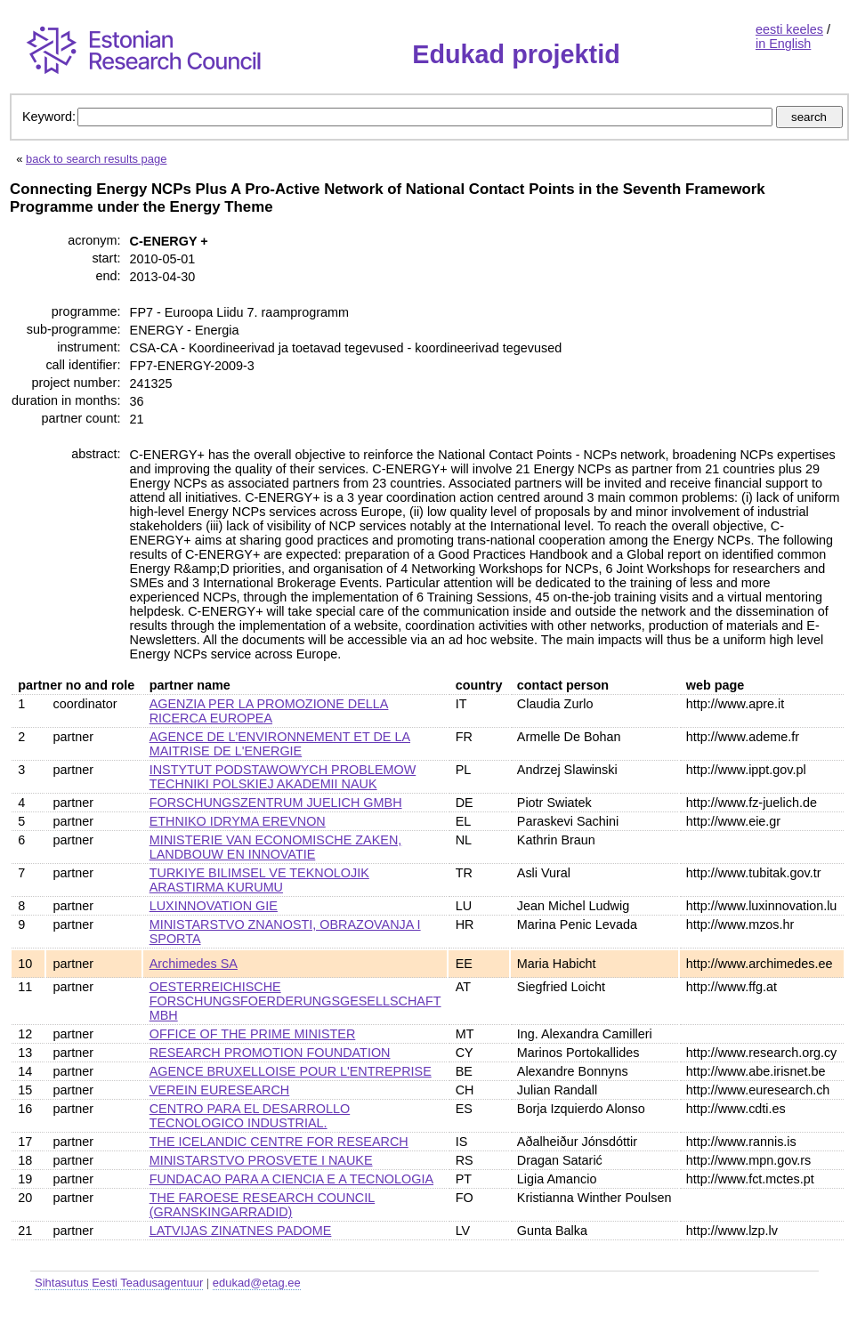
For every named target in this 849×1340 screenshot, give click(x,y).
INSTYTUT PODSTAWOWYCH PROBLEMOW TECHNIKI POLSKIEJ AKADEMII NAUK (283, 777)
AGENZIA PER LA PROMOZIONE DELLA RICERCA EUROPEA (269, 711)
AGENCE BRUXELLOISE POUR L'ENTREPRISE (291, 1071)
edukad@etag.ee (257, 1282)
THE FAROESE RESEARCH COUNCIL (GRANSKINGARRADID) (262, 1205)
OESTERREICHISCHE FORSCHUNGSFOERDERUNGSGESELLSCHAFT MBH (295, 1001)
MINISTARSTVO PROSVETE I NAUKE (261, 1160)
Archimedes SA (194, 964)
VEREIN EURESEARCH (220, 1090)
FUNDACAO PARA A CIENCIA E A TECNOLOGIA (291, 1179)
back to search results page (96, 158)
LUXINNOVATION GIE (214, 906)
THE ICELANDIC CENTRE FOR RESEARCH (279, 1141)
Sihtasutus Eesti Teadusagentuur (119, 1282)
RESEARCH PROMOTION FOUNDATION (270, 1052)
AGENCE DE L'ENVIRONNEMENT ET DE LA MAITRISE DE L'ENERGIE (280, 744)
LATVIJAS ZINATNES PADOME (241, 1230)
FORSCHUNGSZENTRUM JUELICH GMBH (276, 802)
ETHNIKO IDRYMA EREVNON (238, 821)
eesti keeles (789, 29)
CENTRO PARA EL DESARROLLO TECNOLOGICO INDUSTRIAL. (250, 1116)
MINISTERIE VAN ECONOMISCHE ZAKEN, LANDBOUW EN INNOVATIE (276, 847)
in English (783, 43)
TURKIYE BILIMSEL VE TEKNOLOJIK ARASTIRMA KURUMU (259, 880)
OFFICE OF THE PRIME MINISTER (253, 1034)
